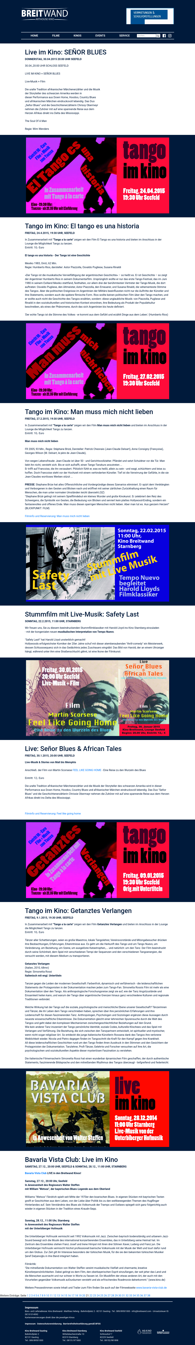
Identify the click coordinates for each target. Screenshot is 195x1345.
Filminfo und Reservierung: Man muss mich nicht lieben (57, 516)
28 (112, 1295)
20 (83, 1295)
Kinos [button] (81, 35)
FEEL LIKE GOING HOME (87, 770)
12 (54, 1295)
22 (91, 1295)
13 (58, 1295)
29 (116, 1295)
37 (145, 1295)
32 (127, 1295)
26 (105, 1295)
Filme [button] (59, 35)
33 (130, 1295)
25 (101, 1295)
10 (47, 1295)
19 (80, 1295)
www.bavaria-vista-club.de (151, 1287)
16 (69, 1295)
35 (137, 1295)
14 (62, 1295)
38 (148, 1295)
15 (65, 1295)
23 (94, 1295)
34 (134, 1295)
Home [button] (38, 35)
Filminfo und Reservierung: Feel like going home (53, 813)
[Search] (146, 36)
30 (119, 1295)
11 (51, 1295)
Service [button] (128, 35)
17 (72, 1295)
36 (141, 1295)
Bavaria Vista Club (36, 1173)
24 (98, 1295)
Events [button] (103, 35)
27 (108, 1295)
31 (123, 1295)
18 (76, 1295)
